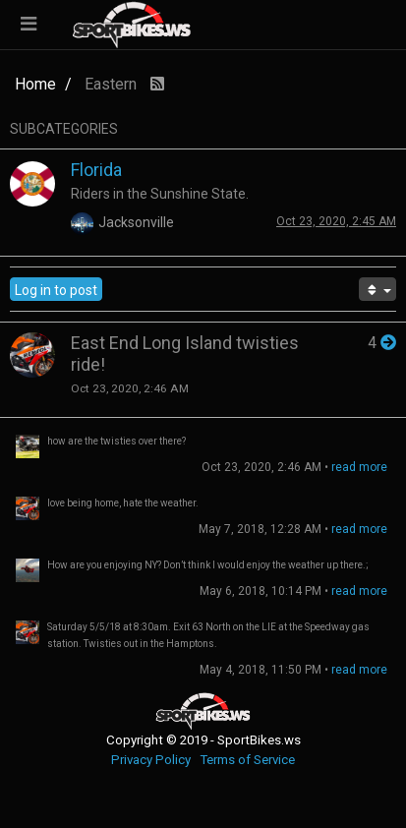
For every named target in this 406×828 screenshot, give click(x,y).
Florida (96, 169)
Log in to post (56, 290)
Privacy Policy (151, 759)
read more (359, 467)
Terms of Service (247, 759)
